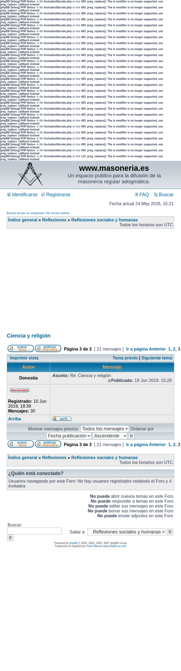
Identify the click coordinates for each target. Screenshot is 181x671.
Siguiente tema (156, 358)
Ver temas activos (58, 213)
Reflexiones (54, 220)
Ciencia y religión (28, 336)
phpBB (73, 543)
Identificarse (22, 194)
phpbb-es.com (117, 546)
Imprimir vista (24, 358)
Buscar (164, 194)
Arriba (14, 419)
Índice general (22, 220)
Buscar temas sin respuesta (25, 213)
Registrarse (55, 194)
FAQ (142, 194)
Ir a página (137, 349)
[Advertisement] (51, 282)
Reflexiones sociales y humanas (104, 220)
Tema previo (125, 358)
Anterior (157, 349)
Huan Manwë (94, 546)
